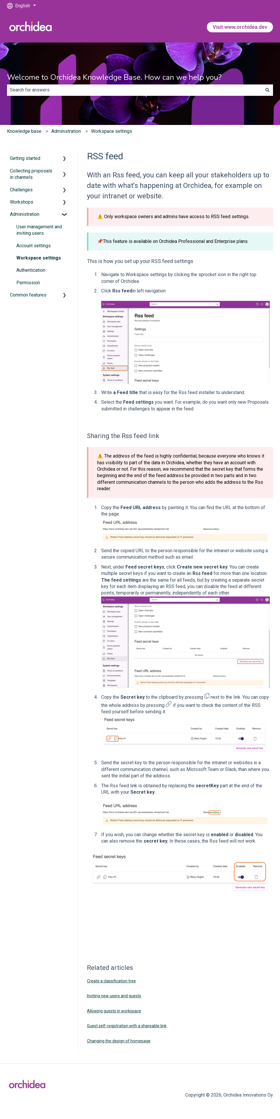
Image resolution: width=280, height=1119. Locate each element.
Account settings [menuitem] (33, 245)
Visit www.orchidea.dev (240, 27)
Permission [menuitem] (28, 282)
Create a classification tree (111, 981)
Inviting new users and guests (114, 995)
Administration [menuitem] (24, 214)
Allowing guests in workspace (114, 1011)
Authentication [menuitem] (30, 270)
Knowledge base (24, 131)
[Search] (267, 90)
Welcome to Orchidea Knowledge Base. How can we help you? (114, 77)
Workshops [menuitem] (21, 202)
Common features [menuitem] (28, 295)
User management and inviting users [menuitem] (39, 230)
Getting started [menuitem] (25, 158)
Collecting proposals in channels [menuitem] (31, 174)
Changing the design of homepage (118, 1041)
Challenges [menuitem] (21, 190)
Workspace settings (111, 131)
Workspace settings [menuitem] (38, 258)
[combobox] (134, 90)
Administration (66, 131)
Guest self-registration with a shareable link (127, 1025)
